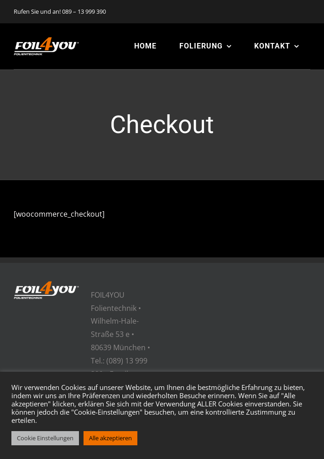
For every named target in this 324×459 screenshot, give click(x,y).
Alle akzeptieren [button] (110, 438)
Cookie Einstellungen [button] (45, 438)
